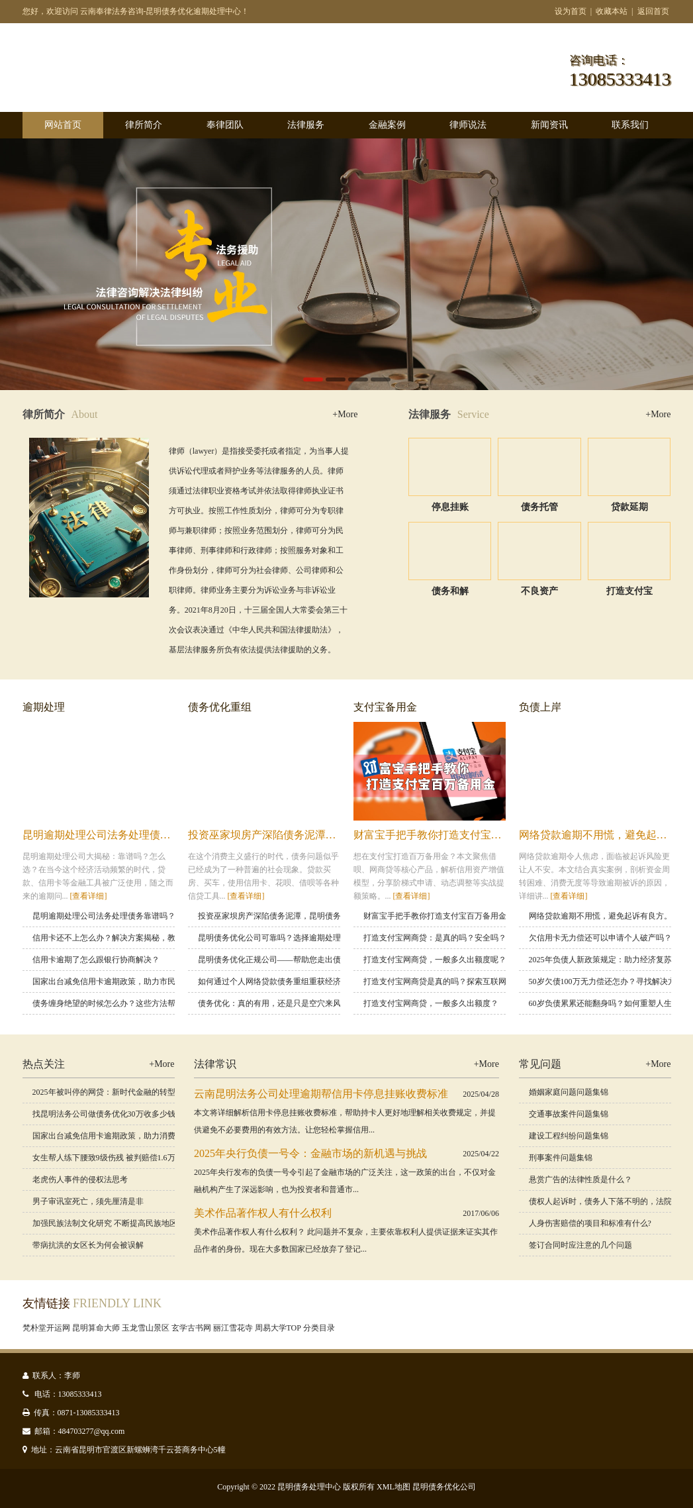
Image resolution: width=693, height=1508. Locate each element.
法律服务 (305, 125)
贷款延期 (629, 507)
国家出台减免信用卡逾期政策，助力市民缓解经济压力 (127, 981)
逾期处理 (44, 707)
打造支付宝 (629, 591)
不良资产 (539, 591)
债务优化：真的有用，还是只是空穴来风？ (273, 1003)
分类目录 (319, 1327)
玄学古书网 (191, 1327)
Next (653, 264)
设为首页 (570, 11)
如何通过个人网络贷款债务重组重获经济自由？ (281, 981)
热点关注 (44, 1064)
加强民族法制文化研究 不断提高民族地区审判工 (116, 1223)
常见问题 (540, 1064)
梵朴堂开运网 (46, 1327)
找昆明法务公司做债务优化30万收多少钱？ (107, 1114)
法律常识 (215, 1064)
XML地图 (393, 1486)
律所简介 (143, 125)
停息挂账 (450, 507)
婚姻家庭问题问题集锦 (568, 1092)
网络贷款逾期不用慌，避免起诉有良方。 (600, 916)
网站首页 (62, 125)
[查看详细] (88, 896)
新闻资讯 (549, 125)
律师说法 (467, 125)
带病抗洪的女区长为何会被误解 (88, 1245)
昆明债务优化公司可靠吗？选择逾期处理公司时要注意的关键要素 (313, 937)
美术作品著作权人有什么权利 (263, 1213)
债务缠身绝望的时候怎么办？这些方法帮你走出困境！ (127, 1003)
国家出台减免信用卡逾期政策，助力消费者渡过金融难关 (131, 1135)
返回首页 (653, 11)
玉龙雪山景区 (145, 1327)
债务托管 (539, 507)
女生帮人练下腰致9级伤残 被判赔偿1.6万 (103, 1157)
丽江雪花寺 (233, 1327)
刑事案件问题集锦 (560, 1157)
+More (344, 414)
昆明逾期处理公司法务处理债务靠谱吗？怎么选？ (139, 834)
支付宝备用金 (385, 707)
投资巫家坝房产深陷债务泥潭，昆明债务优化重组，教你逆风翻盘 (313, 916)
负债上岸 (540, 707)
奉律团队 (225, 125)
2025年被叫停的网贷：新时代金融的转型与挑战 (115, 1092)
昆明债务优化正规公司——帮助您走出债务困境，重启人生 (301, 959)
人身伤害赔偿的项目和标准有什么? (590, 1223)
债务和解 (450, 591)
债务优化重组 (220, 707)
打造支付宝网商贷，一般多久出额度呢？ (434, 959)
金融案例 (387, 125)
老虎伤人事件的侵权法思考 (80, 1179)
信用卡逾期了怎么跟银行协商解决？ (96, 959)
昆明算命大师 (96, 1327)
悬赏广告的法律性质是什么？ (580, 1179)
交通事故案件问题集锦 (568, 1114)
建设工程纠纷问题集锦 (568, 1135)
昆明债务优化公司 (444, 1486)
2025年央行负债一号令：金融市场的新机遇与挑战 (310, 1153)
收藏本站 (611, 11)
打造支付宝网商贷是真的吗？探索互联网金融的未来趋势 (462, 981)
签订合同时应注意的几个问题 (580, 1245)
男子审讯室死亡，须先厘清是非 (88, 1201)
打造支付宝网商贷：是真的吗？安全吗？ (434, 937)
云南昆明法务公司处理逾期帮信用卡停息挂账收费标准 (321, 1093)
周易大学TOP (278, 1327)
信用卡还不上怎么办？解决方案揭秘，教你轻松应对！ (127, 937)
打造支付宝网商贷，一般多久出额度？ (430, 1003)
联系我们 (630, 125)
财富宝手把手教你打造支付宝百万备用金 (448, 834)
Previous (39, 264)
